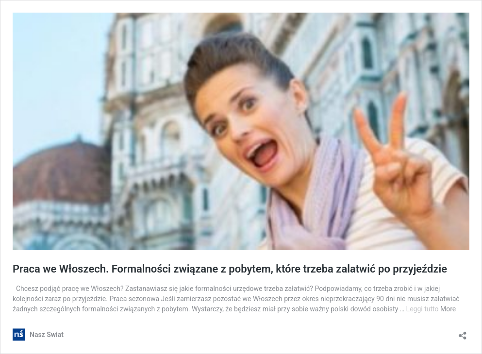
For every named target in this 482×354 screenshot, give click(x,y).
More (448, 309)
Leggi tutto (423, 309)
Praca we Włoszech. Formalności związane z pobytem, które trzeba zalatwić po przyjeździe (230, 269)
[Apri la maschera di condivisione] (462, 332)
